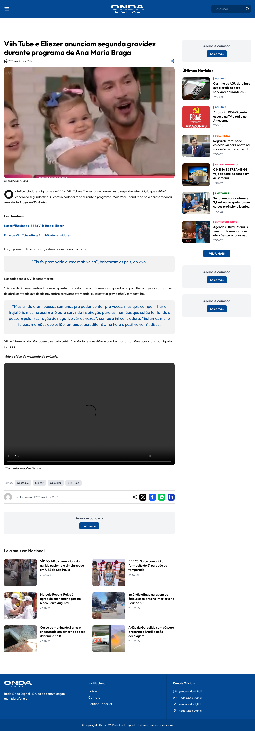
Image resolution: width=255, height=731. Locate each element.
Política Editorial (100, 704)
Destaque (23, 483)
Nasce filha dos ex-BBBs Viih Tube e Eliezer (34, 226)
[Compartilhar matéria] (173, 61)
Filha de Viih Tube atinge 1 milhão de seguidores (37, 235)
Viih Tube (73, 483)
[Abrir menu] (7, 9)
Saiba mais (89, 526)
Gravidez (55, 483)
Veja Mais (217, 253)
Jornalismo (26, 497)
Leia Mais (89, 662)
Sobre (92, 691)
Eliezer (39, 483)
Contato (94, 697)
